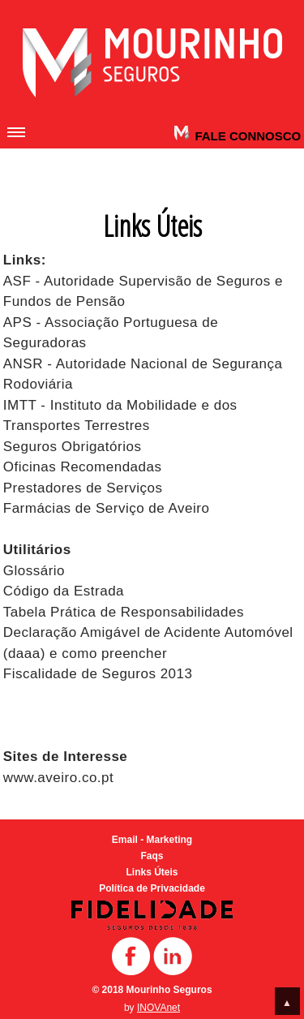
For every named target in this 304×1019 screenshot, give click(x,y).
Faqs (151, 856)
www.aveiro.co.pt (58, 777)
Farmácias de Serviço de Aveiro (106, 508)
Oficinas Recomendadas (82, 467)
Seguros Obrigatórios (72, 446)
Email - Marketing (152, 839)
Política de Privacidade (152, 888)
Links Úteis (152, 872)
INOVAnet (158, 1007)
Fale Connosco (246, 136)
